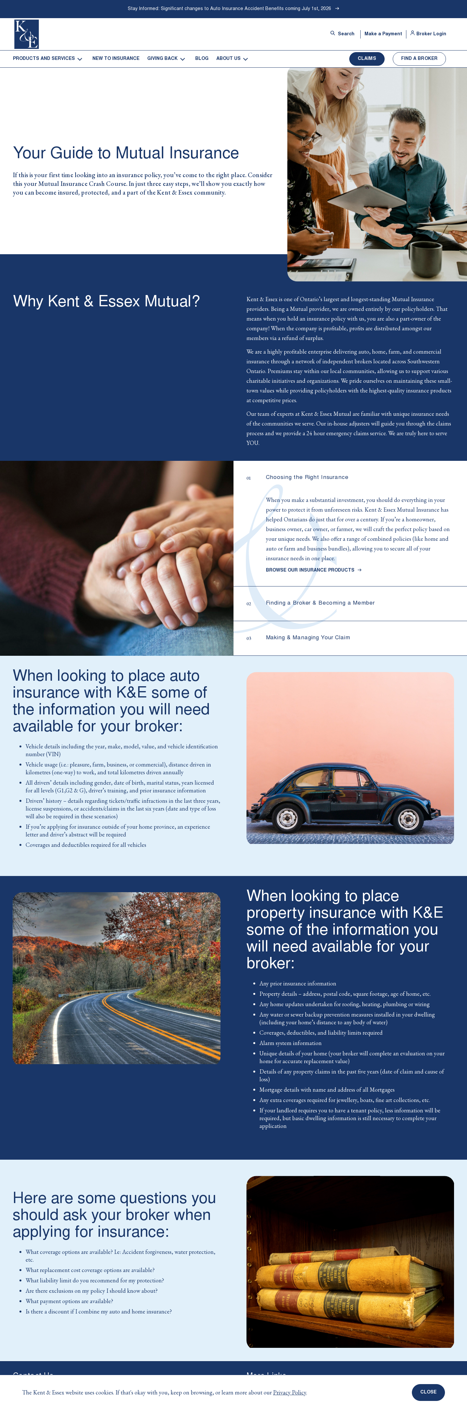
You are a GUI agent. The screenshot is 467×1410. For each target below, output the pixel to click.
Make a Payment (383, 34)
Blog (202, 59)
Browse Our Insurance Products (314, 570)
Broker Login (428, 34)
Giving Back (162, 59)
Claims (367, 59)
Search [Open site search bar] (342, 34)
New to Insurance (115, 59)
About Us (228, 59)
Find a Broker (419, 59)
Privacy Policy (289, 1392)
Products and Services (44, 59)
